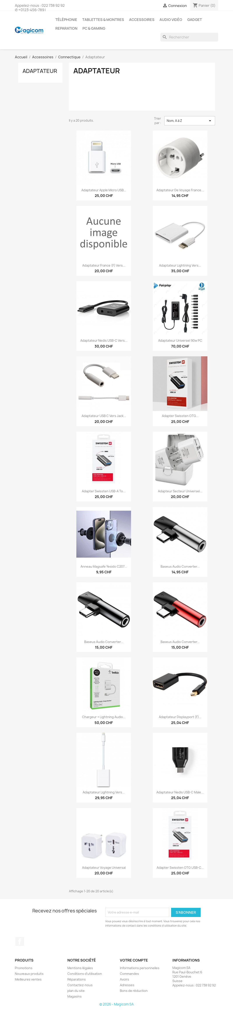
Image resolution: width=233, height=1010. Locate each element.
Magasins (74, 996)
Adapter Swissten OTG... (180, 416)
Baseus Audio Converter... (180, 566)
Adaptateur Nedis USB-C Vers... (103, 340)
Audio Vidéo (170, 19)
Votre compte (134, 960)
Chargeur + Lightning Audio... (104, 717)
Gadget (194, 19)
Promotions (23, 968)
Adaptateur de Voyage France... (180, 190)
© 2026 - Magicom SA (116, 1004)
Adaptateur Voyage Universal (104, 867)
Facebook (19, 941)
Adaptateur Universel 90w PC (180, 340)
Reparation (66, 28)
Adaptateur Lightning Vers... (180, 265)
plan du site (76, 991)
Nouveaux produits (29, 974)
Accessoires (141, 19)
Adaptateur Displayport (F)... (180, 717)
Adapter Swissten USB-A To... (104, 491)
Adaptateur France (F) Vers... (103, 265)
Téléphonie (66, 19)
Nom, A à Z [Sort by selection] (190, 120)
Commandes (129, 974)
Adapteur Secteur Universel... (180, 491)
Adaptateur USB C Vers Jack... (104, 416)
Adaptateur (40, 71)
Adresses (127, 985)
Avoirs (124, 979)
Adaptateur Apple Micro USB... (103, 190)
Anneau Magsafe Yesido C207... (104, 566)
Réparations (76, 979)
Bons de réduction (134, 991)
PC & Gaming (93, 28)
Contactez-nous (80, 985)
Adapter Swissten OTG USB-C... (180, 867)
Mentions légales (80, 968)
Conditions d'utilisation (84, 974)
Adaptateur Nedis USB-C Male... (180, 792)
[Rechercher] (189, 37)
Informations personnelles (139, 968)
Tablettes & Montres (103, 19)
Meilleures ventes (28, 979)
